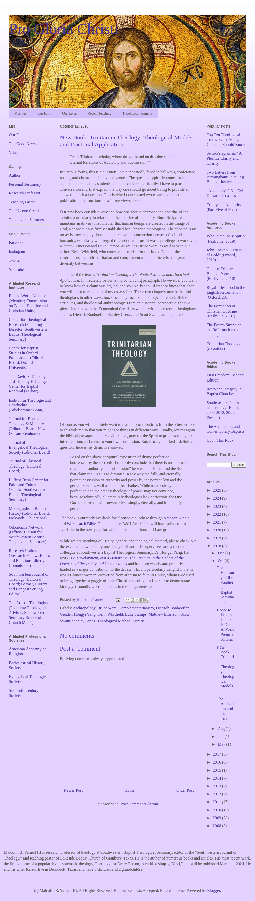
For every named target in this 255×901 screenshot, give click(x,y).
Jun (221, 736)
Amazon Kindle (177, 518)
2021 (217, 522)
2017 (217, 754)
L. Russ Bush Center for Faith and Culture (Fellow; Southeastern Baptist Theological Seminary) (28, 490)
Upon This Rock (220, 440)
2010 (217, 810)
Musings (20, 113)
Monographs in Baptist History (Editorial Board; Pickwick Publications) (29, 513)
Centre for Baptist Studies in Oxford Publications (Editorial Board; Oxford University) (27, 358)
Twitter (15, 260)
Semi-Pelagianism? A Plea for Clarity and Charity (224, 158)
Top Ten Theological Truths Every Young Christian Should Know (226, 140)
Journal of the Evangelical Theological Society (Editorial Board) (29, 447)
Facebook (17, 242)
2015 (217, 770)
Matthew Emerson (164, 614)
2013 (217, 786)
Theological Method (114, 621)
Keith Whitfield (110, 614)
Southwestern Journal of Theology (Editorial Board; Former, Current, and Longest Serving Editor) (29, 584)
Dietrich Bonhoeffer (172, 608)
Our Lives (69, 113)
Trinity (138, 621)
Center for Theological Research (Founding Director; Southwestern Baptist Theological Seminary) (28, 329)
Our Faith (44, 113)
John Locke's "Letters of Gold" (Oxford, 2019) (224, 255)
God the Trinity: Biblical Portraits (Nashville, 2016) (221, 273)
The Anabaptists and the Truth (225, 709)
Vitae (13, 152)
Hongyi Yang (84, 614)
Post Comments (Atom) (140, 804)
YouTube (16, 269)
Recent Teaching (99, 113)
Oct (221, 561)
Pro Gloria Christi (64, 28)
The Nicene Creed (24, 211)
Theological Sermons (137, 113)
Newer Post (73, 790)
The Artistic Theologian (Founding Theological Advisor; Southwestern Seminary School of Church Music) (28, 613)
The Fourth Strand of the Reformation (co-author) (224, 330)
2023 (217, 506)
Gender (66, 614)
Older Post (185, 790)
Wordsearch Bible (81, 524)
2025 (217, 490)
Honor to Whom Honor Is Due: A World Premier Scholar (225, 624)
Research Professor (24, 193)
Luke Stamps (136, 614)
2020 (217, 530)
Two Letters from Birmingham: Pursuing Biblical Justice (225, 177)
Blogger (213, 890)
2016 (217, 762)
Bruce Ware (107, 608)
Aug (222, 728)
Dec (221, 553)
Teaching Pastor (22, 202)
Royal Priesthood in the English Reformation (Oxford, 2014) (226, 292)
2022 (217, 514)
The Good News (22, 144)
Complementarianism (136, 608)
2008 (217, 826)
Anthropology (84, 608)
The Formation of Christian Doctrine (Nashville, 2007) (222, 311)
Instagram (17, 251)
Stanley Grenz (83, 621)
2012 (217, 794)
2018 (217, 546)
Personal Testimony (25, 184)
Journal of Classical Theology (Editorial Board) (25, 466)
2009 (217, 818)
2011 (217, 802)
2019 (217, 538)
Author (14, 175)
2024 (217, 498)
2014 (217, 778)
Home (130, 790)
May (222, 744)
